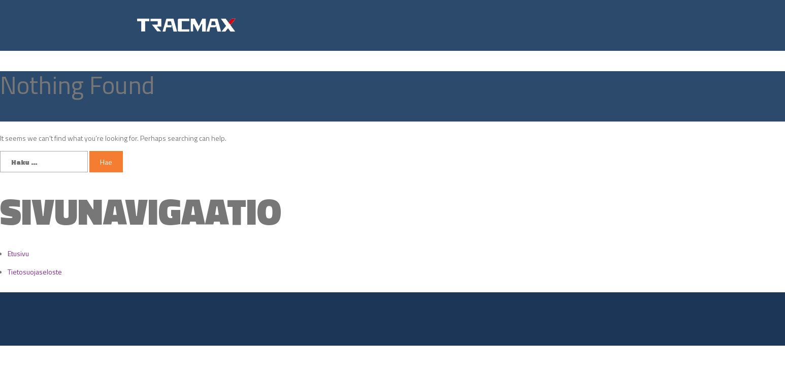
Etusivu (18, 253)
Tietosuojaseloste (35, 271)
